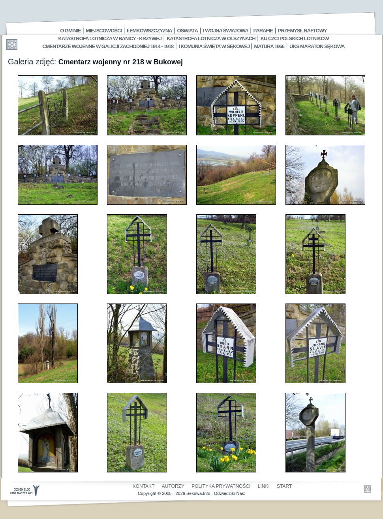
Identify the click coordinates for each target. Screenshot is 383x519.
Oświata (187, 31)
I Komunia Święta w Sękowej (214, 46)
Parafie (263, 31)
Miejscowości (104, 31)
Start (284, 486)
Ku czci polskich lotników (295, 38)
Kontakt (144, 486)
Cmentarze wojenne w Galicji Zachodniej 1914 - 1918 (107, 46)
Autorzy (173, 486)
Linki (264, 486)
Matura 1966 (269, 46)
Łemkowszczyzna (149, 31)
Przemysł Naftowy (302, 31)
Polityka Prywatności (221, 486)
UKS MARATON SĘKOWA (317, 46)
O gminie (70, 31)
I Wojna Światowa (225, 31)
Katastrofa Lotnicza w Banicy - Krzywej (109, 38)
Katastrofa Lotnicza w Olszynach (211, 38)
